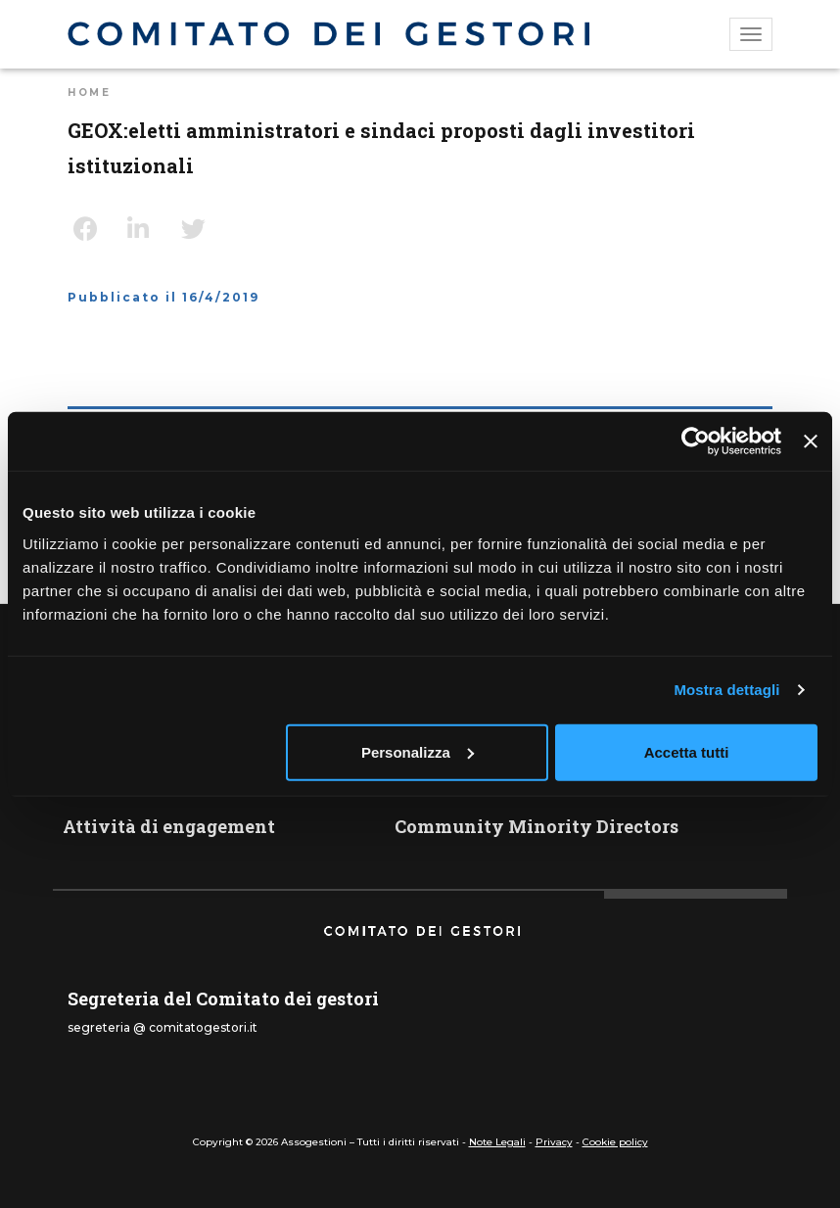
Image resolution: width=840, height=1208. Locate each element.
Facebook (93, 229)
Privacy (554, 1142)
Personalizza (417, 751)
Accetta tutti (686, 751)
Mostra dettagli (726, 689)
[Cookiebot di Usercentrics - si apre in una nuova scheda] (695, 441)
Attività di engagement (169, 826)
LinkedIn (146, 229)
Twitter (200, 229)
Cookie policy (615, 1142)
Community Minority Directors (536, 826)
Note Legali (497, 1142)
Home (89, 92)
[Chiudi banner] (810, 441)
